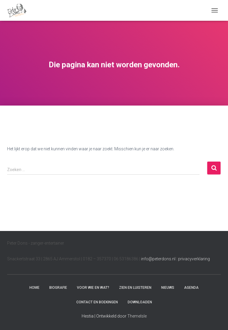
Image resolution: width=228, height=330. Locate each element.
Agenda (191, 288)
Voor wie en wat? (93, 288)
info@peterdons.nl (158, 258)
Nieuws (167, 288)
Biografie (58, 288)
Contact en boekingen (97, 302)
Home (34, 288)
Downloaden (140, 302)
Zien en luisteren (135, 288)
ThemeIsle (137, 316)
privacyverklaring (194, 258)
